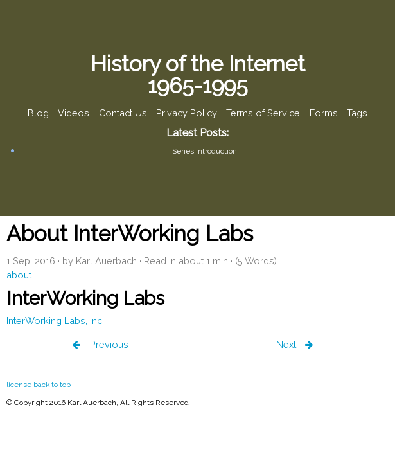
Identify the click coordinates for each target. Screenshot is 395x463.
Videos (73, 113)
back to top (52, 384)
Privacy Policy (186, 113)
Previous (107, 344)
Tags (357, 113)
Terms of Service (263, 113)
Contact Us (123, 113)
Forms (324, 113)
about (18, 274)
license (18, 384)
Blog (38, 113)
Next (287, 344)
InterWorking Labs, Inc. (55, 320)
